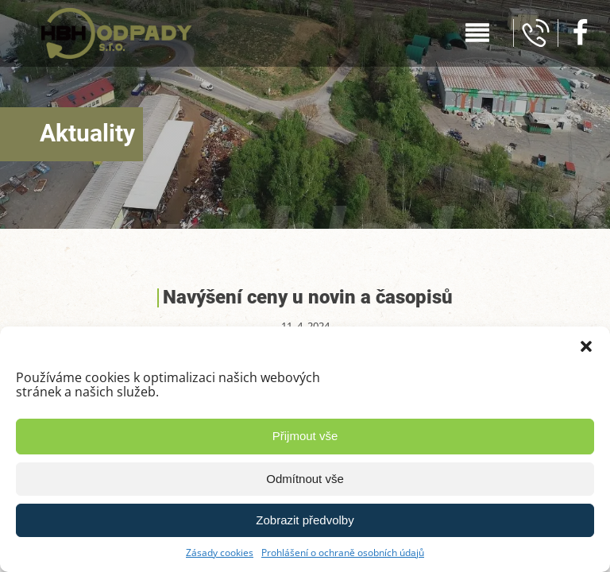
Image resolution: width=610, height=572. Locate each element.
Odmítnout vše (305, 478)
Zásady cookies (219, 552)
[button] (586, 346)
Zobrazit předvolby (304, 520)
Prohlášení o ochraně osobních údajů (342, 552)
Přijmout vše (305, 436)
